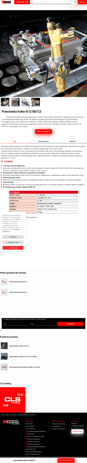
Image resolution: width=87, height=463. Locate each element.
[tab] (43, 141)
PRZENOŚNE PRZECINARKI (34, 452)
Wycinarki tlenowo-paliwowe (36, 446)
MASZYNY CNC (30, 429)
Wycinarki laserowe (33, 441)
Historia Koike (56, 426)
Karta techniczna (43, 141)
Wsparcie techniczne (58, 424)
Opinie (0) (72, 141)
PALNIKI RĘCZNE (31, 449)
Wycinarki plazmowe (33, 444)
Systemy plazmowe (33, 439)
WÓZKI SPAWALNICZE (32, 454)
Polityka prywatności (58, 429)
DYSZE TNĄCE (30, 426)
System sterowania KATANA (35, 436)
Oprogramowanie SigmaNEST (36, 431)
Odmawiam (13, 237)
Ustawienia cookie (13, 242)
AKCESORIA (29, 424)
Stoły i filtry (30, 434)
